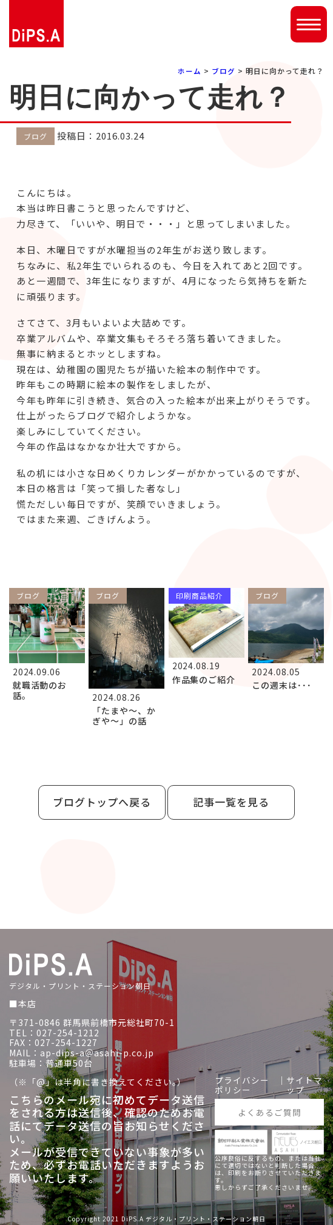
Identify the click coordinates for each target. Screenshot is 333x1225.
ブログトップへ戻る (102, 801)
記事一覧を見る (231, 801)
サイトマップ (304, 1083)
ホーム (189, 71)
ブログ (223, 71)
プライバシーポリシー (242, 1083)
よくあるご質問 (269, 1111)
